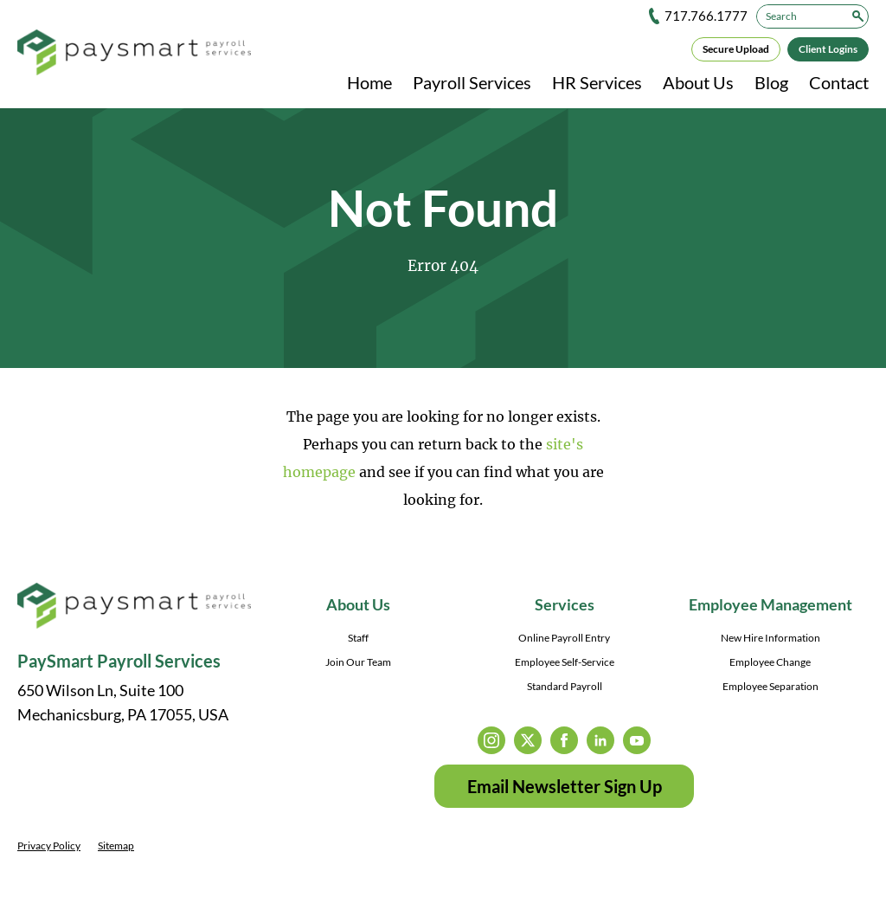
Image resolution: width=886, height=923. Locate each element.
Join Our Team (358, 661)
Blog (771, 82)
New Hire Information (770, 637)
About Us (698, 82)
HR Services (597, 82)
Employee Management (770, 604)
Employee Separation (770, 686)
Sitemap (116, 845)
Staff (358, 637)
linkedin (600, 740)
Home (369, 82)
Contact (839, 82)
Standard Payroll (564, 686)
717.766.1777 (706, 15)
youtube (637, 740)
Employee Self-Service (564, 661)
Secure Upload (736, 48)
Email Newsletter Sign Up (564, 786)
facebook (564, 740)
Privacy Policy (48, 845)
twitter (528, 740)
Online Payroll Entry (564, 637)
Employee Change (770, 661)
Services (564, 604)
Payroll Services (472, 82)
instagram (491, 740)
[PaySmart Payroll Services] (134, 53)
